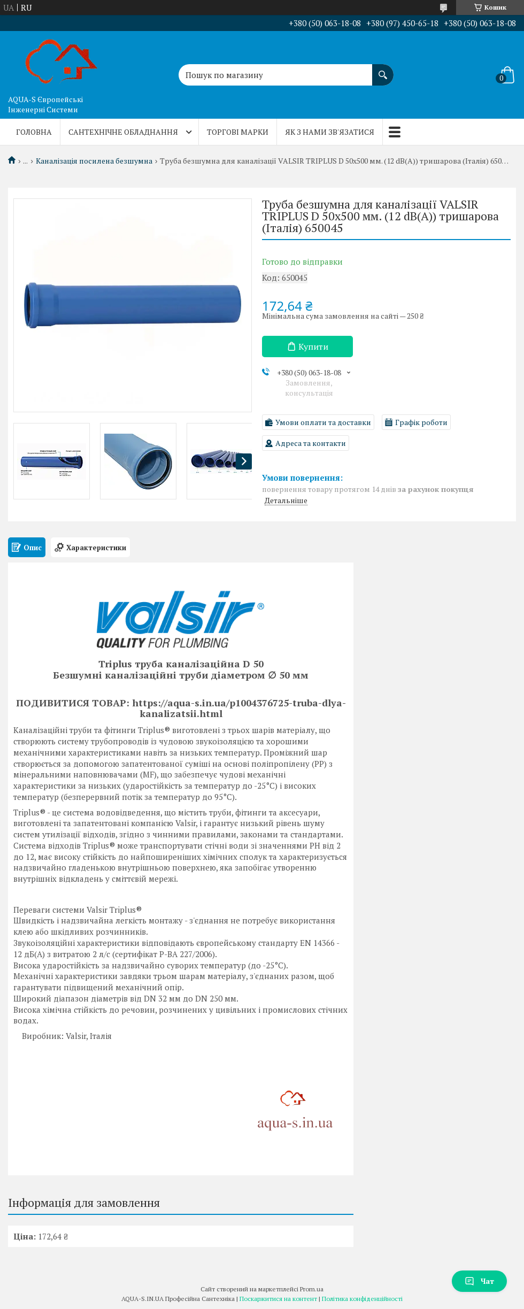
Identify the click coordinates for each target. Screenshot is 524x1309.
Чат (479, 1281)
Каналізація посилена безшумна (94, 161)
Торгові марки (237, 132)
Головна (34, 132)
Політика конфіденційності (362, 1299)
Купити (313, 346)
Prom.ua (311, 1289)
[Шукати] (383, 69)
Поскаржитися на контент (278, 1299)
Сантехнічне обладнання (123, 132)
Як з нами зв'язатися (329, 132)
